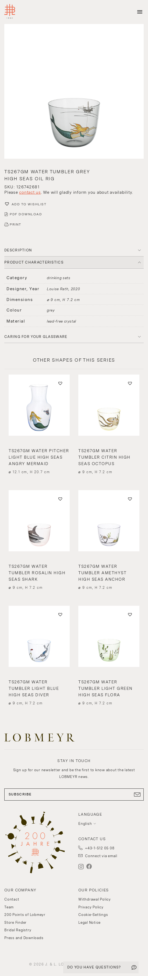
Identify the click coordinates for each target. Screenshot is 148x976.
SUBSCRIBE (74, 794)
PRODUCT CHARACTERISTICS (34, 262)
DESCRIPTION (18, 250)
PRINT (15, 224)
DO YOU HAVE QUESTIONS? (94, 967)
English (85, 824)
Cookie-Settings (93, 915)
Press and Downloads (23, 938)
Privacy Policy (91, 907)
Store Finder (15, 922)
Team (9, 907)
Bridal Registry (17, 930)
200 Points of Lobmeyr (24, 915)
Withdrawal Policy (94, 899)
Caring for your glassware (36, 337)
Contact (11, 899)
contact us (30, 192)
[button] (74, 92)
